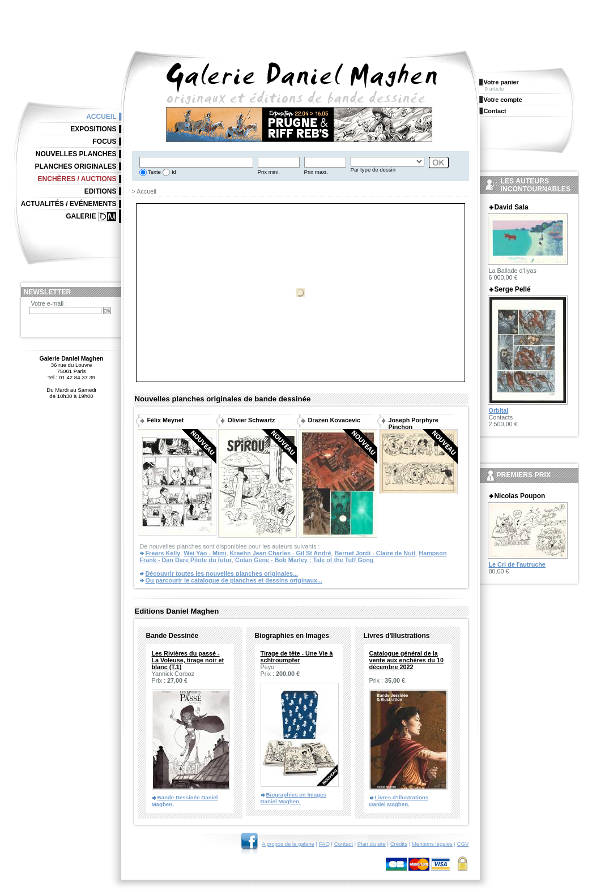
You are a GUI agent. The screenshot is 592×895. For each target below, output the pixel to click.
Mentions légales (432, 844)
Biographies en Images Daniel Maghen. (293, 797)
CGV (463, 844)
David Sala (512, 207)
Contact (343, 844)
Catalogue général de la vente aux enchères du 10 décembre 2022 (406, 660)
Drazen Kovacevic (334, 420)
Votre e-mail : (49, 303)
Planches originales (75, 166)
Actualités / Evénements (69, 204)
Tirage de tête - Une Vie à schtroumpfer (297, 656)
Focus (105, 141)
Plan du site (371, 844)
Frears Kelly (163, 553)
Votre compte (503, 99)
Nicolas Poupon (520, 496)
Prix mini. (269, 172)
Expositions (93, 129)
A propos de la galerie (288, 844)
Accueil (101, 117)
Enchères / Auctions (77, 179)
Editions (100, 191)
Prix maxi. (316, 172)
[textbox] (196, 162)
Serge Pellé (513, 289)
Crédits (398, 844)
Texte (154, 172)
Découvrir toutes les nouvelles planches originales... (222, 573)
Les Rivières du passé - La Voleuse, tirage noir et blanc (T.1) (188, 660)
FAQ (324, 844)
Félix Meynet (165, 420)
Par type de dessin (373, 169)
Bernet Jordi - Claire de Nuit (375, 553)
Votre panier (501, 82)
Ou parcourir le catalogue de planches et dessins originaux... (234, 580)
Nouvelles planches (76, 154)
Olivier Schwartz (251, 420)
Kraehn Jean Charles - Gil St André (280, 553)
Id (173, 172)
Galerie (81, 216)
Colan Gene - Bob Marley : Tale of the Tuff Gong (304, 559)
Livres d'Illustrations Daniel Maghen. (399, 800)
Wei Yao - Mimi (205, 553)
